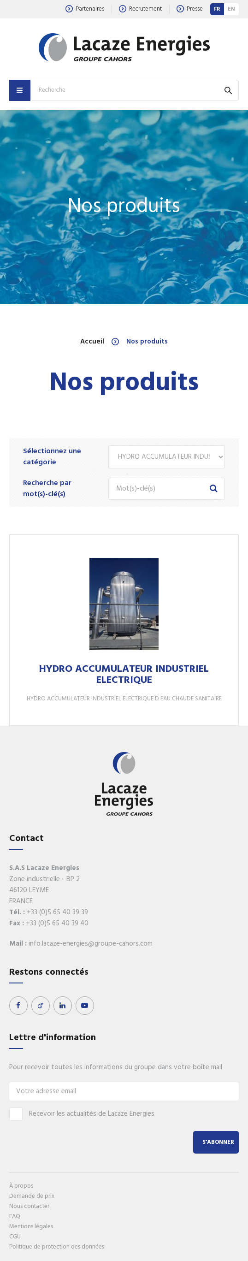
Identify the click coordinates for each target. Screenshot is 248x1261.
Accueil (92, 341)
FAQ (14, 1216)
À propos (21, 1186)
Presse (190, 9)
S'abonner (218, 1142)
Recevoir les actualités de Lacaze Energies (81, 1114)
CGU (15, 1237)
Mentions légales (31, 1226)
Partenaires (84, 9)
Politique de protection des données (56, 1247)
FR (217, 9)
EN (231, 9)
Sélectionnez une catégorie (52, 457)
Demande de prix (31, 1196)
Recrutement (140, 9)
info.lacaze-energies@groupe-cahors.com (91, 943)
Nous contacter (29, 1206)
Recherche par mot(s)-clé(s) (47, 489)
